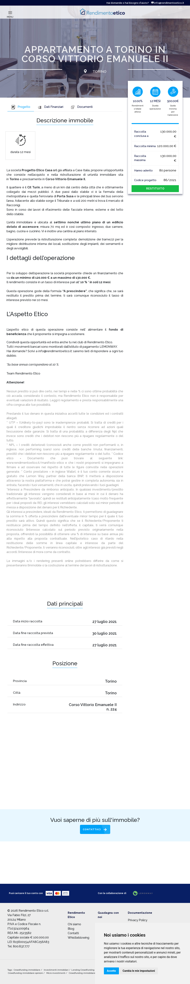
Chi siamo (74, 924)
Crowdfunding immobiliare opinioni (25, 973)
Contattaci (92, 829)
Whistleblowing (78, 937)
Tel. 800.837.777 (18, 946)
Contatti (73, 933)
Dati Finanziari (50, 107)
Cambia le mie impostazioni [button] (139, 970)
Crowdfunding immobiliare (27, 970)
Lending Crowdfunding (83, 970)
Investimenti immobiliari (56, 970)
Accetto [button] (111, 970)
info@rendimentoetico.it (167, 2)
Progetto (20, 107)
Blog (71, 928)
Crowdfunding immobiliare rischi (85, 973)
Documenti (82, 107)
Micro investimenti (56, 973)
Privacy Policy (137, 920)
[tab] (20, 107)
